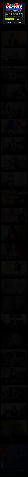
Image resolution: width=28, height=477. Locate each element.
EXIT (18, 19)
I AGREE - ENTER (9, 19)
